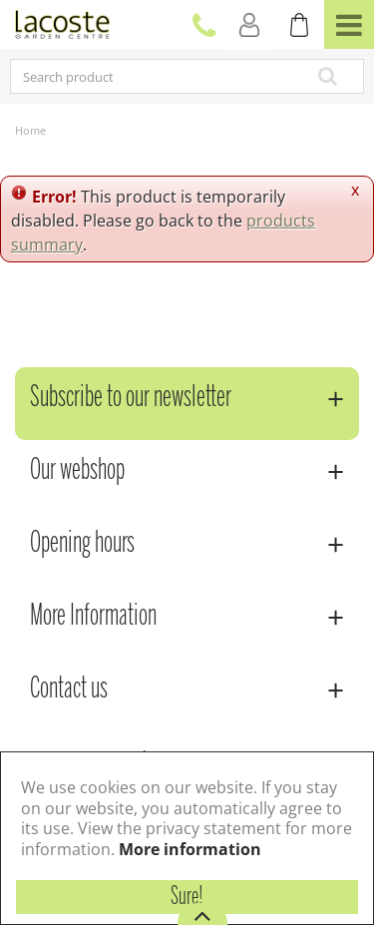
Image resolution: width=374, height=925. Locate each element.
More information (190, 849)
